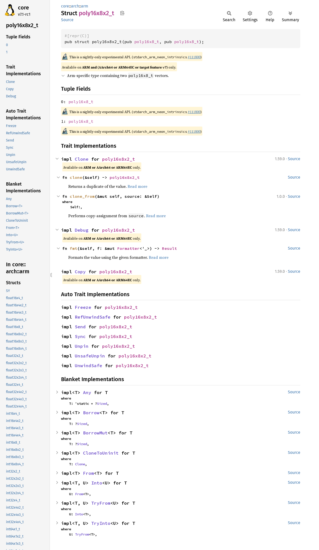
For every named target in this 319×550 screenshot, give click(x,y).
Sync (80, 336)
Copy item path (122, 13)
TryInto (100, 523)
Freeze (83, 307)
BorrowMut (95, 433)
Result (169, 248)
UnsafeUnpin (90, 356)
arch (75, 6)
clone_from (82, 196)
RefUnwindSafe (92, 317)
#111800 (194, 57)
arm (84, 6)
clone (76, 177)
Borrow (91, 412)
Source (67, 19)
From (88, 473)
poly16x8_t (146, 41)
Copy (80, 272)
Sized (102, 403)
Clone (81, 159)
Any (87, 392)
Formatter (128, 248)
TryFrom (100, 503)
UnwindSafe (88, 365)
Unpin (81, 346)
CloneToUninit (101, 453)
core (23, 7)
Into (96, 483)
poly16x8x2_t (118, 159)
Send (80, 327)
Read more (137, 186)
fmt (73, 248)
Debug (81, 230)
